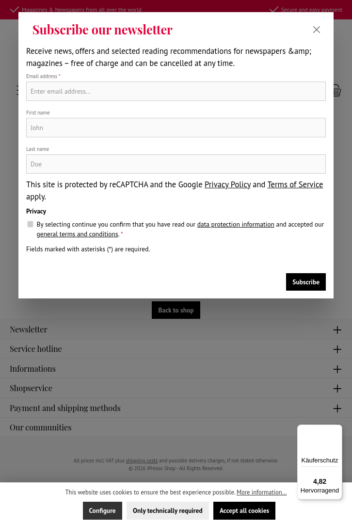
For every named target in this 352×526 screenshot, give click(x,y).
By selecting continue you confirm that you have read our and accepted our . (180, 229)
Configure (102, 510)
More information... (262, 492)
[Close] (316, 29)
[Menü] (336, 430)
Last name (37, 149)
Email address (43, 76)
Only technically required (168, 510)
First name (38, 112)
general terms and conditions (77, 234)
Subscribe (306, 282)
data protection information (235, 224)
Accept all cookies (244, 510)
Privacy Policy (228, 184)
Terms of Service (295, 184)
